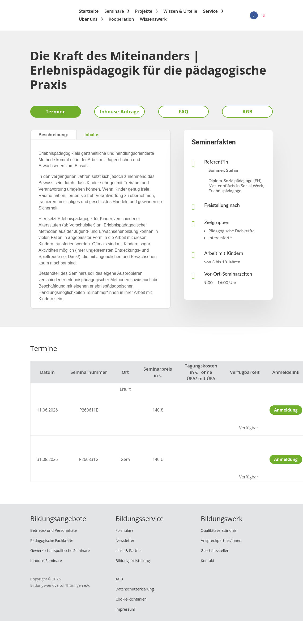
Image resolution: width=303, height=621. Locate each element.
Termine (56, 113)
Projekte (143, 12)
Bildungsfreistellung (133, 562)
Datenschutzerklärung (135, 590)
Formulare (125, 532)
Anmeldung (285, 412)
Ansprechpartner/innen (221, 542)
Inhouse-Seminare (46, 562)
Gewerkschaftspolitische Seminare (60, 552)
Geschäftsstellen (215, 552)
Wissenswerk (153, 20)
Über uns (88, 20)
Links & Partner (129, 552)
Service (210, 12)
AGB (247, 113)
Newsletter (125, 542)
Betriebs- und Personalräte (53, 532)
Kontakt (207, 562)
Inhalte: (92, 136)
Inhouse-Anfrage (119, 113)
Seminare (114, 12)
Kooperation (121, 20)
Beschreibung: (53, 136)
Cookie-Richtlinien (131, 600)
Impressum (125, 610)
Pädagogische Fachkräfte (51, 542)
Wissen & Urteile (180, 12)
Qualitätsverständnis (219, 532)
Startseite (89, 12)
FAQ (184, 113)
